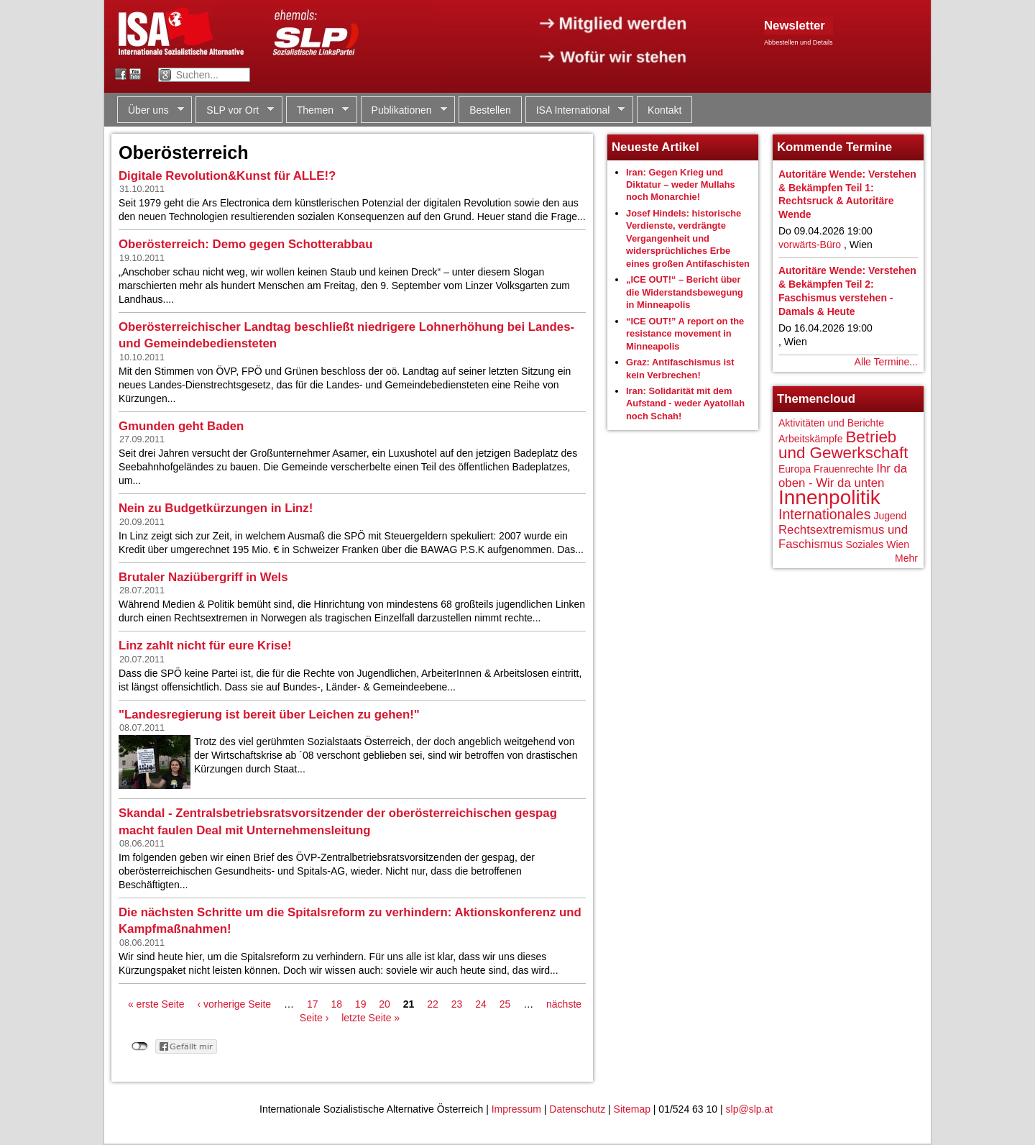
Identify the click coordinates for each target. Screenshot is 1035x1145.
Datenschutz (577, 1109)
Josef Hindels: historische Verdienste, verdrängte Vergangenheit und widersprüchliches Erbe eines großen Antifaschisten (688, 238)
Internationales (824, 514)
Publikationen (404, 110)
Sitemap (632, 1109)
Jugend (889, 515)
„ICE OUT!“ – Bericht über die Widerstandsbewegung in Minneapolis (684, 292)
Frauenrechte (843, 469)
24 (481, 1004)
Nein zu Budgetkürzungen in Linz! (216, 508)
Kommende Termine (834, 147)
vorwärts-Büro (809, 244)
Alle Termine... (886, 362)
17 (312, 1004)
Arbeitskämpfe (810, 438)
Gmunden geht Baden (181, 426)
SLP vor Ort (235, 110)
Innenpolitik (829, 497)
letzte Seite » (370, 1017)
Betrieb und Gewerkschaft (843, 445)
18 (336, 1004)
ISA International (575, 110)
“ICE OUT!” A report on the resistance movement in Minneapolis (685, 334)
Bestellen (490, 110)
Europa (794, 469)
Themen (317, 110)
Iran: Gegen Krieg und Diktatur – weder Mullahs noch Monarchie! (680, 185)
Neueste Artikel (655, 147)
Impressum (516, 1109)
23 (457, 1004)
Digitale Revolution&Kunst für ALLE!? (227, 176)
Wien (897, 544)
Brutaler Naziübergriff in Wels (203, 577)
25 (505, 1004)
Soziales (864, 544)
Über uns (150, 110)
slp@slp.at (749, 1109)
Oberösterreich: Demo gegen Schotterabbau (245, 244)
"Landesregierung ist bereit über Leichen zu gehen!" (269, 714)
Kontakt (664, 110)
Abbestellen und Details (798, 42)
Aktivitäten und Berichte (831, 423)
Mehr (906, 558)
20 (384, 1004)
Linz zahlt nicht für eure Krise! (205, 645)
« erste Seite (156, 1004)
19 (361, 1004)
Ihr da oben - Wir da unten (842, 476)
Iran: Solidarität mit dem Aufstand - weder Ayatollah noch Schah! (685, 403)
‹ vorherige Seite (234, 1004)
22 (432, 1004)
